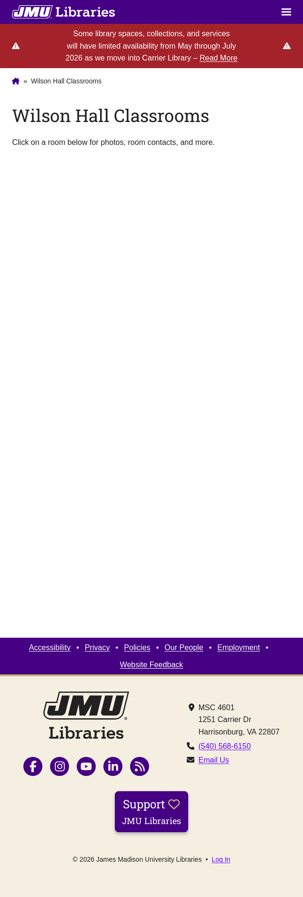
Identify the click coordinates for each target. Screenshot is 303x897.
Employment (238, 647)
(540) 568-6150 (224, 746)
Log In (221, 859)
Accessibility (50, 647)
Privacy (97, 647)
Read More (219, 57)
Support (151, 811)
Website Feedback (151, 664)
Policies (137, 647)
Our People (183, 647)
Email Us (213, 759)
